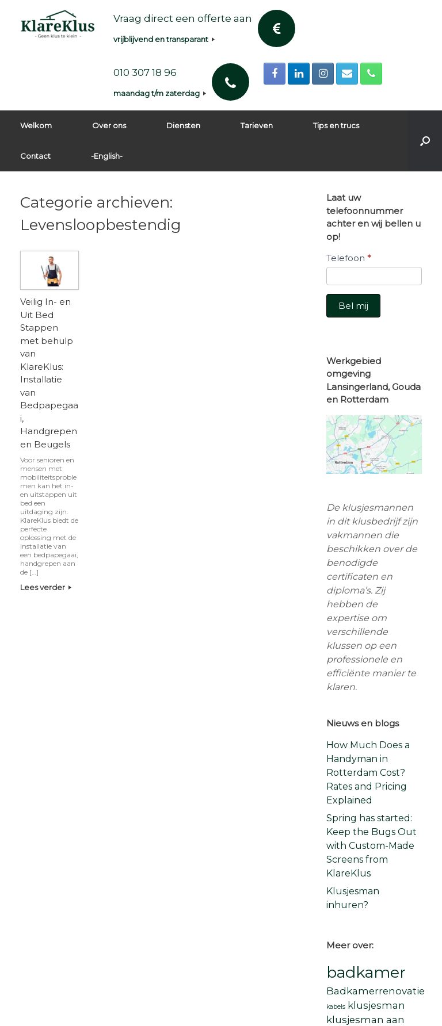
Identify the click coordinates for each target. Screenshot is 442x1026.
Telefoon (348, 257)
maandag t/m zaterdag (159, 93)
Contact (35, 155)
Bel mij (353, 305)
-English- (107, 155)
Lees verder (45, 587)
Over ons (109, 125)
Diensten (183, 125)
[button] (425, 140)
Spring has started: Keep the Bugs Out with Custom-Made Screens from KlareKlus (371, 846)
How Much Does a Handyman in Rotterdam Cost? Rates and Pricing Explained (368, 773)
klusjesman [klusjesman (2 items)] (376, 1005)
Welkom (36, 125)
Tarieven (257, 125)
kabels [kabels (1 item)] (335, 1006)
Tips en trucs (336, 125)
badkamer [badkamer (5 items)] (366, 972)
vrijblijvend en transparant (164, 39)
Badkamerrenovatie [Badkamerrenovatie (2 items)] (375, 991)
